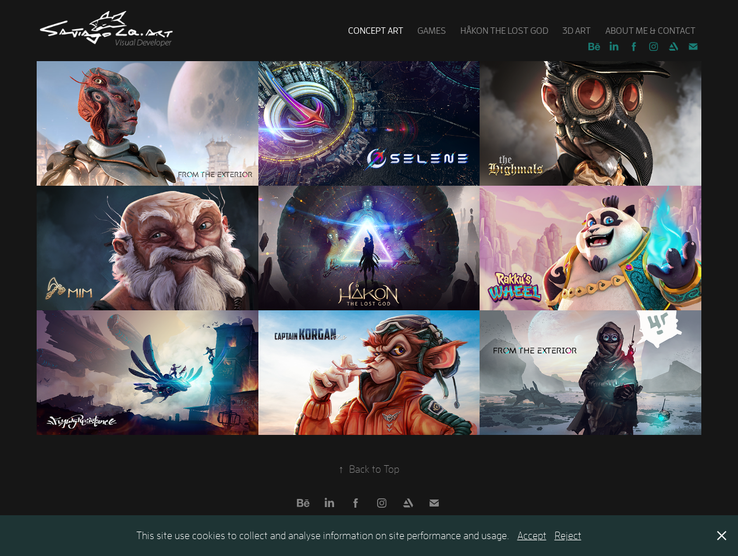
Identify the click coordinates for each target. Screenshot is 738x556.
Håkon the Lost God (504, 30)
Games (431, 30)
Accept (532, 535)
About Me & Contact (650, 30)
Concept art (375, 30)
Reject (568, 535)
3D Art (576, 30)
